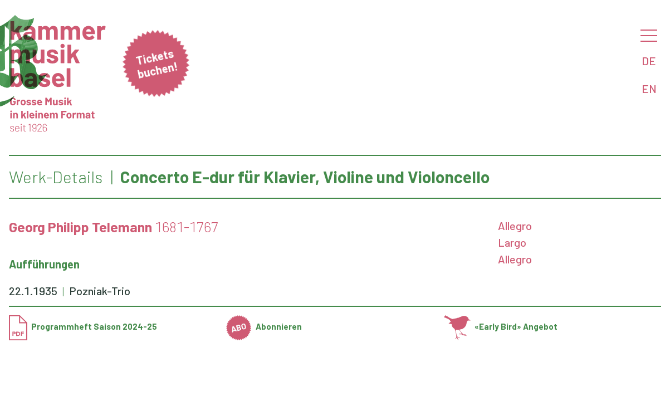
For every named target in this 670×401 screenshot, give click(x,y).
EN (649, 88)
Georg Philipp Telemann (80, 226)
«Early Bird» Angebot (501, 326)
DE (649, 60)
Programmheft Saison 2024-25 (83, 326)
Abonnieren (264, 326)
